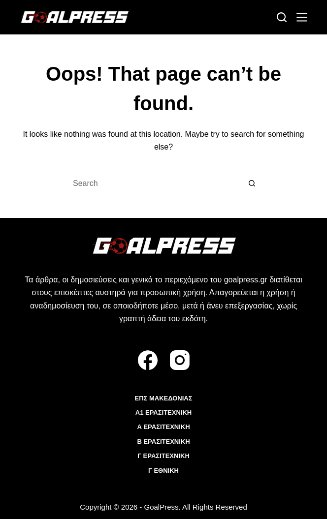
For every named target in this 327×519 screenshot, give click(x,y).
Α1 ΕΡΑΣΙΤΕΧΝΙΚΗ (163, 412)
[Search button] (252, 183)
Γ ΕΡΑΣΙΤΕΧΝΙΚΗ (163, 455)
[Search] (282, 17)
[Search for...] (153, 183)
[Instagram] (180, 360)
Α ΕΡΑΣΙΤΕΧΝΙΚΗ (163, 426)
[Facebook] (148, 360)
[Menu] (301, 17)
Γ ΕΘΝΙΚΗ (163, 470)
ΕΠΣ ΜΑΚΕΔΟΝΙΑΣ (163, 398)
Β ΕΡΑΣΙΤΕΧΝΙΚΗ (163, 441)
